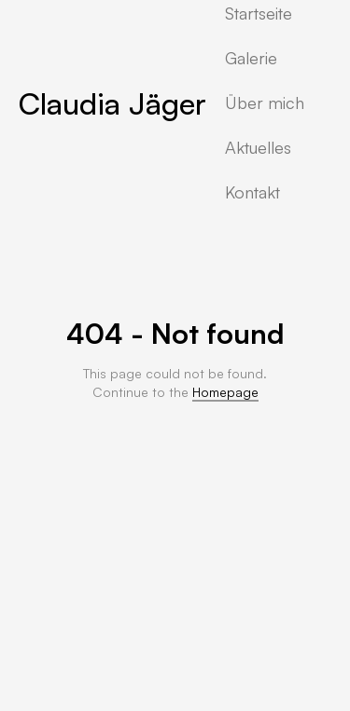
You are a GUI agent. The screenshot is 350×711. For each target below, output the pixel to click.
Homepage (225, 392)
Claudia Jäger (112, 103)
